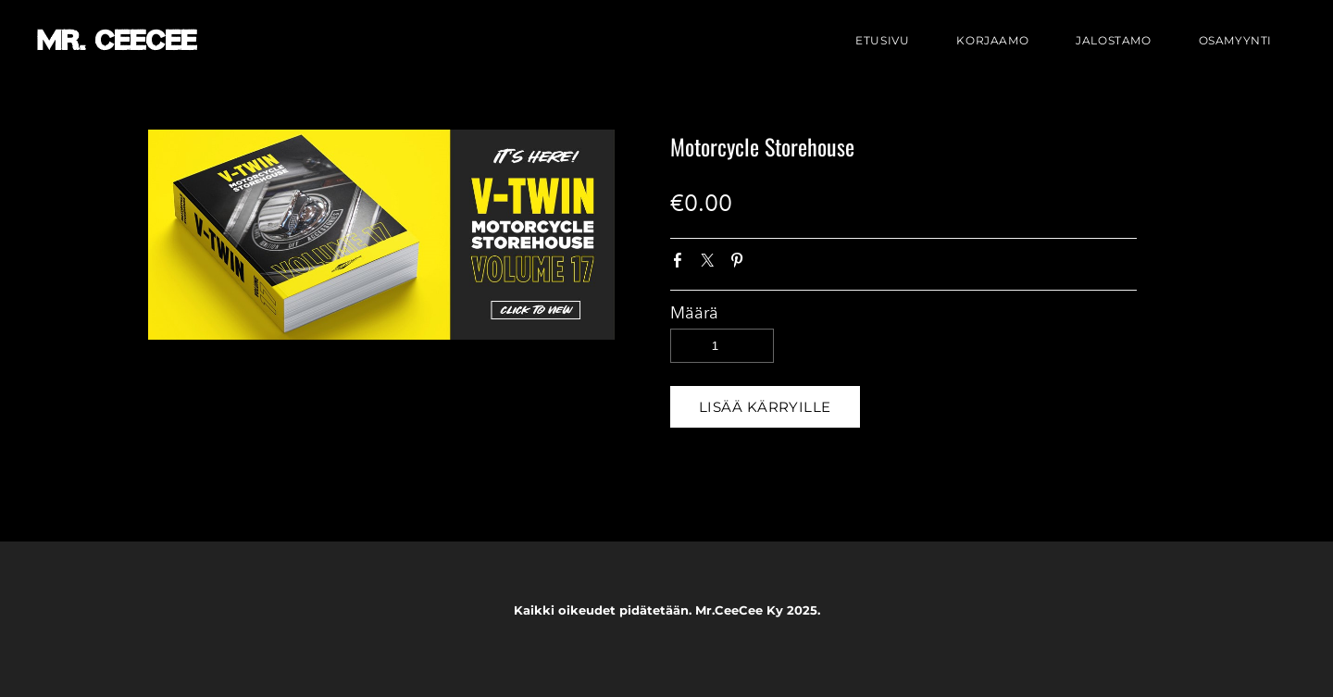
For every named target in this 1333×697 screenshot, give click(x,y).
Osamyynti (1235, 40)
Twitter (711, 264)
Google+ (769, 265)
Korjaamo (992, 40)
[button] (765, 407)
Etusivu (882, 40)
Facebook (681, 264)
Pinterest (740, 264)
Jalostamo (1113, 40)
